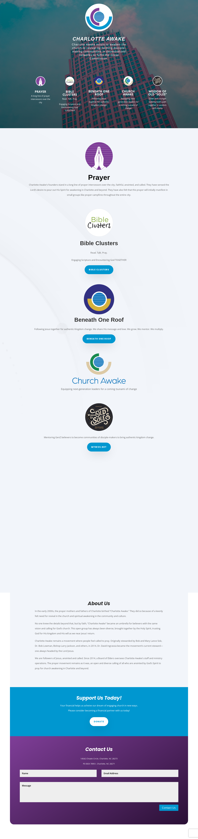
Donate (99, 721)
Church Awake (128, 92)
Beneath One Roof (99, 338)
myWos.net (99, 447)
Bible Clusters (70, 93)
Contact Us (169, 807)
